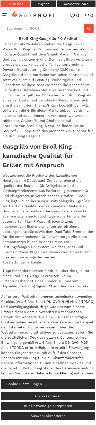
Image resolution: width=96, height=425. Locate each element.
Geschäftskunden (76, 4)
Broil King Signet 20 (35, 286)
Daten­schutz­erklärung (54, 373)
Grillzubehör (76, 131)
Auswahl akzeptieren (48, 416)
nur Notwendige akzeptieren (48, 406)
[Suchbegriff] (43, 28)
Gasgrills (9, 75)
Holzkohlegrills (61, 201)
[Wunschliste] (74, 15)
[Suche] (89, 28)
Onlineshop (15, 4)
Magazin (43, 4)
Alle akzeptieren (48, 396)
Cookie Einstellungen (24, 384)
